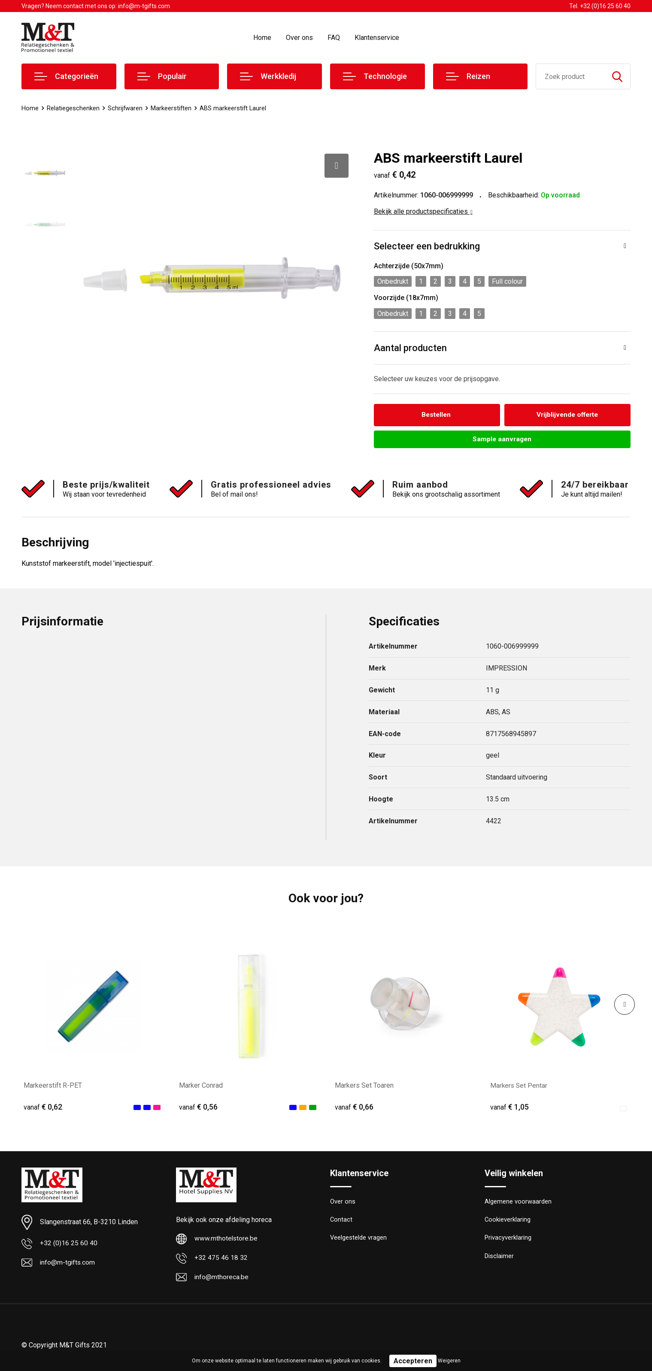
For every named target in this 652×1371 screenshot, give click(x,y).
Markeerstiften (171, 108)
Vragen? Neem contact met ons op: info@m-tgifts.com (95, 6)
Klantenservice (377, 37)
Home (262, 37)
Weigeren (449, 1361)
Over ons (299, 37)
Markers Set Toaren (364, 1086)
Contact (341, 1221)
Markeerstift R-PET (53, 1086)
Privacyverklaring (508, 1240)
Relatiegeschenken (73, 108)
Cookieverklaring (508, 1221)
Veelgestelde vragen (358, 1240)
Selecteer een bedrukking (427, 246)
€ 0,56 (198, 1107)
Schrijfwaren (125, 108)
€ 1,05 (509, 1107)
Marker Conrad (201, 1086)
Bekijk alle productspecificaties (423, 211)
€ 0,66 (354, 1107)
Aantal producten (410, 348)
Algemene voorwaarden (518, 1203)
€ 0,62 (43, 1107)
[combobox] (570, 76)
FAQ (334, 37)
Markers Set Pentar (519, 1086)
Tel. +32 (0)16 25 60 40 (600, 6)
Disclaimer (499, 1258)
